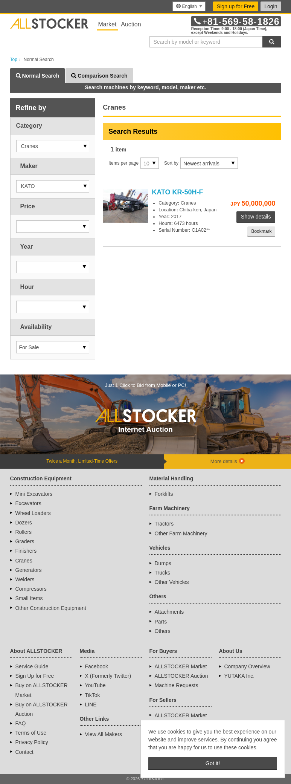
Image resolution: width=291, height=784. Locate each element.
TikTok (92, 695)
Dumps (163, 563)
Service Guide (32, 666)
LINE (91, 704)
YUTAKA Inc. (239, 676)
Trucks (162, 573)
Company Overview (247, 666)
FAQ (20, 723)
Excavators (28, 503)
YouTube (95, 685)
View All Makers (103, 734)
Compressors (31, 589)
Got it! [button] (213, 763)
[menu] (188, 6)
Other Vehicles (172, 582)
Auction (131, 24)
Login (270, 6)
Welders (25, 579)
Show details (256, 217)
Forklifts (164, 494)
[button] (53, 146)
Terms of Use (30, 733)
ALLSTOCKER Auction (181, 676)
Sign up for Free (235, 6)
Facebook (96, 666)
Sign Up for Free (34, 676)
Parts (161, 622)
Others (163, 631)
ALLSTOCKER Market (181, 666)
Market (107, 24)
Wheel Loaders (33, 513)
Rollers (23, 532)
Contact (24, 752)
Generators (28, 570)
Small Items (29, 598)
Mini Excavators (34, 494)
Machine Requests (176, 685)
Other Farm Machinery (181, 533)
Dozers (23, 523)
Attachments (169, 612)
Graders (25, 541)
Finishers (26, 551)
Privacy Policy (31, 742)
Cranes (23, 561)
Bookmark (261, 231)
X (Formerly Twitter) (108, 676)
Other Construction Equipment (50, 608)
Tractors (164, 524)
